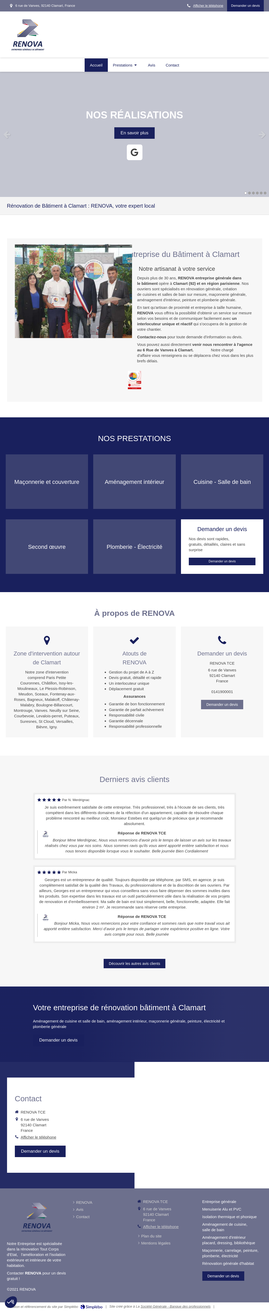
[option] (134, 134)
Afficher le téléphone (208, 6)
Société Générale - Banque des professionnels (176, 1306)
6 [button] (265, 193)
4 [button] (257, 193)
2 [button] (249, 193)
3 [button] (253, 193)
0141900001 (222, 691)
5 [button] (261, 193)
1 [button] (245, 193)
